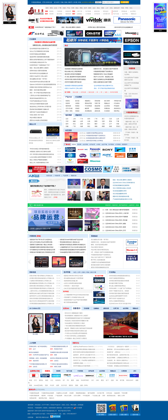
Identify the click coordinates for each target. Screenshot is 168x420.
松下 (107, 380)
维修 (87, 272)
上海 (74, 119)
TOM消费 (124, 393)
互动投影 (107, 111)
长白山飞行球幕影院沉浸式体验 (97, 26)
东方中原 (64, 385)
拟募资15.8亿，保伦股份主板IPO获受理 (45, 45)
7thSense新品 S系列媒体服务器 (39, 149)
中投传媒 (50, 395)
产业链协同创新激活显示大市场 (122, 199)
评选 (79, 2)
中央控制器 (88, 106)
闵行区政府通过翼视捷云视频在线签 (84, 349)
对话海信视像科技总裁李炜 (121, 185)
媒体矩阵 (30, 405)
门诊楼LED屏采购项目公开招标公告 (40, 281)
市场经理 (57, 175)
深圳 (88, 119)
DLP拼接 (88, 11)
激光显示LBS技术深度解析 (73, 74)
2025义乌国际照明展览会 (117, 301)
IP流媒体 (116, 106)
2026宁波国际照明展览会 (117, 278)
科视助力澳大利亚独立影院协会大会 (41, 87)
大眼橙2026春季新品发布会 (94, 133)
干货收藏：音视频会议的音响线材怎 (118, 366)
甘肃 (103, 121)
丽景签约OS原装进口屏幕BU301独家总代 (72, 244)
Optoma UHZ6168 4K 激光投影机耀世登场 (43, 84)
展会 (98, 8)
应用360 (66, 308)
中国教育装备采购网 (47, 393)
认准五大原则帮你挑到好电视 (73, 283)
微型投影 (68, 14)
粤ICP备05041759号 (64, 411)
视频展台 (87, 101)
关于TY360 (45, 405)
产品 (68, 8)
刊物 (62, 2)
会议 (94, 8)
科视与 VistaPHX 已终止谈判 (38, 76)
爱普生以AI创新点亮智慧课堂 (39, 120)
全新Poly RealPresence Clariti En (83, 346)
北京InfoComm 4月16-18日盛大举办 (120, 303)
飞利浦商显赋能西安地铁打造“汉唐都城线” (77, 318)
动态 (74, 272)
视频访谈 (73, 175)
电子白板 (116, 14)
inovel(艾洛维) (38, 385)
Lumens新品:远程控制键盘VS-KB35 (41, 157)
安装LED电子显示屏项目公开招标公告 (41, 276)
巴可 (35, 380)
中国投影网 (38, 408)
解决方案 (93, 272)
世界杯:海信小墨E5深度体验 (38, 70)
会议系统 (133, 11)
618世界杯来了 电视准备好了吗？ (40, 65)
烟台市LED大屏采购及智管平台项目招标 (41, 301)
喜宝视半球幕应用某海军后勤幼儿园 (76, 331)
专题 (122, 8)
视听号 (70, 2)
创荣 (57, 385)
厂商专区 (67, 144)
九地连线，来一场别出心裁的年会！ (118, 360)
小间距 (98, 144)
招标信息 (32, 272)
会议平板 (125, 14)
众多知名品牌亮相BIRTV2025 (118, 296)
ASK (97, 380)
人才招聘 (32, 343)
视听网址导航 (43, 398)
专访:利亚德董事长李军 (120, 193)
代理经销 (32, 236)
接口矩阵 (107, 101)
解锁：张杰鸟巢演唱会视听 (38, 90)
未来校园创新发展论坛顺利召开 (95, 138)
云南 (88, 121)
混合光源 (75, 92)
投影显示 (76, 308)
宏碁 (46, 385)
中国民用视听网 (34, 395)
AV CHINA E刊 (34, 308)
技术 (85, 8)
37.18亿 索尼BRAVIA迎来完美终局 (75, 77)
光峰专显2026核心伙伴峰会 (94, 140)
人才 (107, 8)
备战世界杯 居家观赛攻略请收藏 (39, 57)
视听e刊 (51, 398)
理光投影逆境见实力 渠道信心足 (70, 242)
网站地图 (73, 405)
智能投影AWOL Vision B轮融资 (103, 74)
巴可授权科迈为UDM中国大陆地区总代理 (42, 250)
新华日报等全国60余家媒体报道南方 (84, 352)
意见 (67, 405)
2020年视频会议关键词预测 (81, 366)
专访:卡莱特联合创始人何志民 (122, 188)
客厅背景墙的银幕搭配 (71, 302)
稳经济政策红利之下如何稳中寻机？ (43, 186)
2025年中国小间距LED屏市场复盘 (75, 79)
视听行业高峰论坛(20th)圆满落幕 (104, 79)
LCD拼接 (88, 14)
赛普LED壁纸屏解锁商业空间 (100, 267)
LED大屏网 (77, 395)
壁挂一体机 (69, 111)
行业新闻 (32, 39)
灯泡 (115, 103)
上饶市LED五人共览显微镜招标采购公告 (41, 291)
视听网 (43, 395)
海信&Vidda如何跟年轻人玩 (38, 98)
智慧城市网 (32, 398)
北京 (67, 119)
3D (101, 92)
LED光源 (83, 92)
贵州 (67, 124)
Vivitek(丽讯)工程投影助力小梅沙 (75, 323)
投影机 (51, 11)
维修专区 (78, 115)
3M (117, 380)
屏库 (103, 395)
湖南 (96, 126)
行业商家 (78, 97)
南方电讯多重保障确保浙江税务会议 (118, 363)
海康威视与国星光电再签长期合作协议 (41, 247)
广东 (81, 119)
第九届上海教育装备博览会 (117, 286)
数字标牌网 (91, 393)
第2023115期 (35, 334)
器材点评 (117, 8)
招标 (102, 8)
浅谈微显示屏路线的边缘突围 (44, 26)
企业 (55, 8)
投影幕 (51, 14)
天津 (67, 121)
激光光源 (91, 92)
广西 (74, 126)
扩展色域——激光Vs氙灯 (71, 286)
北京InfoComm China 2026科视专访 (124, 182)
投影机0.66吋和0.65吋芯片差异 (73, 276)
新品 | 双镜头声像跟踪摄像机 (38, 160)
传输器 (77, 108)
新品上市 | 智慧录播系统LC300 (39, 162)
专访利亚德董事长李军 (120, 191)
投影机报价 (52, 408)
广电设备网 (58, 395)
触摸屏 (87, 108)
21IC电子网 (100, 393)
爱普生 (41, 380)
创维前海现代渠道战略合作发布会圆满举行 (73, 250)
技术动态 (66, 291)
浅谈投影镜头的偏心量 (71, 281)
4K (97, 92)
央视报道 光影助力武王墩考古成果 (40, 151)
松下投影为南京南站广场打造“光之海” (120, 336)
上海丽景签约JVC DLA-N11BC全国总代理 (73, 247)
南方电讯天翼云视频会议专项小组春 (84, 357)
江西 (103, 124)
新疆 (103, 126)
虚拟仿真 (97, 11)
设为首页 (56, 2)
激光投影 (59, 14)
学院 (126, 8)
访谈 (64, 8)
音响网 (71, 393)
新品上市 (32, 124)
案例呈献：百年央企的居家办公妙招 (118, 349)
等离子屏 (97, 103)
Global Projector (55, 405)
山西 (81, 121)
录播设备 (107, 108)
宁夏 (117, 121)
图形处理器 (88, 103)
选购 (83, 272)
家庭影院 (68, 11)
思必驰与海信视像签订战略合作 (39, 109)
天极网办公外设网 (61, 393)
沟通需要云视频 (78, 363)
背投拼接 (97, 101)
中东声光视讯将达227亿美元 (38, 101)
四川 (88, 124)
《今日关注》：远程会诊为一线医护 (118, 346)
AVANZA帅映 (114, 92)
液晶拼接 (97, 106)
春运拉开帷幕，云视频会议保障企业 (118, 357)
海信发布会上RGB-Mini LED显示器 (40, 106)
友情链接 (80, 405)
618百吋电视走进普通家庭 (38, 54)
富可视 (122, 380)
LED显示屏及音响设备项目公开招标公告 (41, 278)
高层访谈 (49, 175)
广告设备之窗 (96, 395)
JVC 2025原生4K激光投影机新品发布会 (42, 154)
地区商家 (68, 115)
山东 (117, 119)
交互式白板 (69, 108)
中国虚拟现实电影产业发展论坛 (103, 71)
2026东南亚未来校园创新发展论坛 (119, 276)
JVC (92, 380)
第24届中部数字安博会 (116, 283)
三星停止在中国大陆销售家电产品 (40, 95)
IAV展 (75, 2)
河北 (74, 124)
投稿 (65, 2)
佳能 (77, 380)
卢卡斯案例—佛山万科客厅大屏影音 (76, 338)
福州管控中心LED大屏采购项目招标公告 (41, 296)
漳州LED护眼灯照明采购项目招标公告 (41, 298)
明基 (30, 385)
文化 (111, 8)
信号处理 (97, 14)
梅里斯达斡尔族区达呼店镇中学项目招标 (41, 293)
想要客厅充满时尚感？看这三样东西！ (41, 244)
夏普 (72, 380)
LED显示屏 (106, 14)
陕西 (96, 121)
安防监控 (105, 11)
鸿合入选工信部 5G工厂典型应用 (101, 257)
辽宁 (110, 124)
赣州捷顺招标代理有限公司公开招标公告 (41, 283)
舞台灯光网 (67, 395)
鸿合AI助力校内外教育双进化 (100, 250)
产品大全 (68, 97)
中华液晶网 (86, 395)
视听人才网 (121, 395)
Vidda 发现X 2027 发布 (37, 115)
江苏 (110, 119)
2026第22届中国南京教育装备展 (119, 293)
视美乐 (71, 385)
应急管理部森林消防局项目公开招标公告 (41, 288)
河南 (117, 124)
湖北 (88, 126)
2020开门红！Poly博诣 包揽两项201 (84, 360)
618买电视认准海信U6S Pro (38, 62)
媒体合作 (32, 389)
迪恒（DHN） (84, 385)
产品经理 (65, 175)
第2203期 (52, 334)
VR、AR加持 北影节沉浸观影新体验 (102, 252)
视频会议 (133, 14)
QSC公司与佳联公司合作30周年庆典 (41, 242)
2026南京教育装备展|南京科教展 (119, 281)
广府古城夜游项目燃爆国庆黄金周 (75, 326)
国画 (76, 385)
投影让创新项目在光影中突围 (103, 82)
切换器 (77, 111)
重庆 (96, 124)
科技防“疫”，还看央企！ (114, 352)
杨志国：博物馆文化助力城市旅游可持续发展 (78, 328)
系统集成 (124, 11)
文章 (79, 272)
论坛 (131, 8)
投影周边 (116, 111)
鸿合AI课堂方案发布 (36, 117)
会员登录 (85, 2)
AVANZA (58, 380)
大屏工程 (79, 11)
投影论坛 (76, 343)
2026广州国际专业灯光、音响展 (119, 291)
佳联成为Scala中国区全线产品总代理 (71, 239)
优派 (112, 380)
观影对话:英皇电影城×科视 (121, 196)
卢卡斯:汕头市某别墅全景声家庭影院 (76, 333)
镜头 (118, 103)
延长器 (77, 101)
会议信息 (68, 130)
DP (64, 380)
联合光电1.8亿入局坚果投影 (73, 71)
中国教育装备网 (34, 393)
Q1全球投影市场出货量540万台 (71, 26)
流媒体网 (117, 393)
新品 (77, 8)
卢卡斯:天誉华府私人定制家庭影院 (75, 336)
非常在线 (109, 393)
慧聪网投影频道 (80, 393)
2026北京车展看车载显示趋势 (39, 104)
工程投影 (59, 11)
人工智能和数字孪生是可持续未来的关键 (76, 295)
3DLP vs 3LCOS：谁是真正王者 (103, 77)
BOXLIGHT (129, 380)
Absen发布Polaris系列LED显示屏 (40, 82)
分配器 (77, 103)
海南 (110, 126)
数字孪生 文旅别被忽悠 (98, 260)
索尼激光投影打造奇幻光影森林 (100, 265)
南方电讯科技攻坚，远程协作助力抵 (118, 355)
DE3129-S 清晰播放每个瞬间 (74, 313)
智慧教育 (115, 11)
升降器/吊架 (117, 101)
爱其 (102, 380)
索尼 (46, 380)
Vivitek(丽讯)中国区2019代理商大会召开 (72, 252)
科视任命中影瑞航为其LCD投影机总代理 (42, 252)
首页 (47, 8)
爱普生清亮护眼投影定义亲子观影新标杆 (127, 26)
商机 (81, 8)
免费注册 (91, 2)
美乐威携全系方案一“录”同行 (38, 79)
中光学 (52, 385)
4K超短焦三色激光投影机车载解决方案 (76, 321)
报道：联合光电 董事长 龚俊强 (39, 68)
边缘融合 (79, 14)
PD (68, 380)
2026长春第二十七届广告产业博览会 (120, 288)
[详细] (55, 197)
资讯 (51, 8)
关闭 (9, 22)
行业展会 (112, 272)
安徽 (67, 126)
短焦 (106, 92)
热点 (66, 45)
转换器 (77, 106)
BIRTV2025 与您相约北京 (117, 298)
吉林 (81, 124)
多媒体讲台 (117, 108)
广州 (96, 119)
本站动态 (38, 405)
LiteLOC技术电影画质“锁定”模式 (74, 288)
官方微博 (78, 408)
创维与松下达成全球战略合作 (39, 112)
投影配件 (124, 144)
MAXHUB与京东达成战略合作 (39, 73)
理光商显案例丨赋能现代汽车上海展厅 (76, 315)
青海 (110, 121)
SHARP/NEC (85, 380)
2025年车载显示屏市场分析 (73, 82)
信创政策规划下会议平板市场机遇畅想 (75, 300)
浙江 (103, 119)
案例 (89, 8)
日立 (51, 380)
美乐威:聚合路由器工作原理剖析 (73, 278)
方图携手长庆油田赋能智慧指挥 (100, 262)
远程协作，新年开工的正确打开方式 (84, 355)
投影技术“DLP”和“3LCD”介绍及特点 (41, 239)
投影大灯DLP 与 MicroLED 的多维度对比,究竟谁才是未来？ (85, 64)
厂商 (59, 8)
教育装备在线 (111, 395)
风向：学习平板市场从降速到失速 (40, 93)
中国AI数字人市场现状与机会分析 (74, 297)
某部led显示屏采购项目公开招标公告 (40, 286)
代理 (72, 8)
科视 (30, 380)
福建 (74, 121)
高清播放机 (88, 111)
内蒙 (81, 126)
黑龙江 (118, 126)
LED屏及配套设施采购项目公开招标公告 (41, 303)
